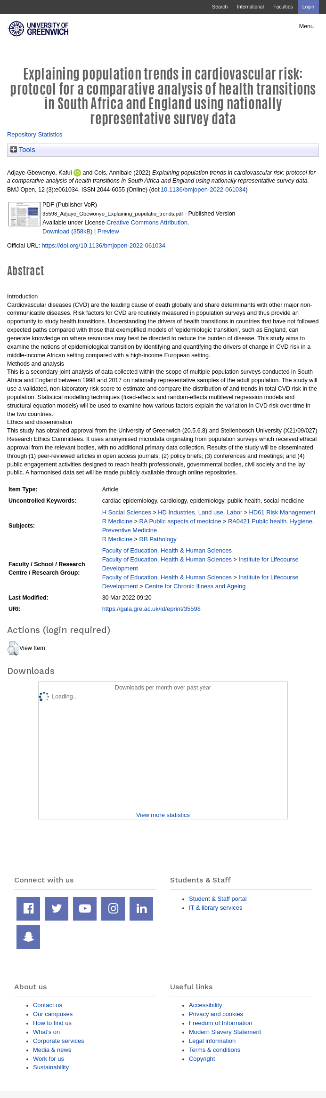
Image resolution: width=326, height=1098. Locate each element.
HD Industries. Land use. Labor (200, 512)
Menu (306, 26)
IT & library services (215, 907)
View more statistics (163, 814)
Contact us (47, 1005)
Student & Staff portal (218, 898)
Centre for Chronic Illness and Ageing (195, 586)
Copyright (202, 1058)
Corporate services (58, 1040)
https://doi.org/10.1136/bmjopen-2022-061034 (103, 245)
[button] (13, 648)
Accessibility (205, 1005)
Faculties (283, 6)
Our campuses (53, 1014)
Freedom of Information (220, 1022)
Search (220, 6)
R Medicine (117, 521)
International (250, 6)
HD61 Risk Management (282, 512)
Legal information (212, 1040)
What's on (46, 1031)
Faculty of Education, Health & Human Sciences (167, 550)
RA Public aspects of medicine (180, 521)
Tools (22, 149)
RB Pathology (158, 539)
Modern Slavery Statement (225, 1031)
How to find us (52, 1022)
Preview (108, 231)
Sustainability (51, 1067)
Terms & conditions (214, 1049)
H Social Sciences (126, 512)
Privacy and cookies (216, 1014)
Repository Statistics (34, 134)
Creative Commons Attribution (146, 222)
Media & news (52, 1049)
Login (308, 6)
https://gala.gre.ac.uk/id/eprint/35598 (151, 608)
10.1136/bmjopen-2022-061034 (203, 189)
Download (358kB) (67, 231)
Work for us (48, 1058)
